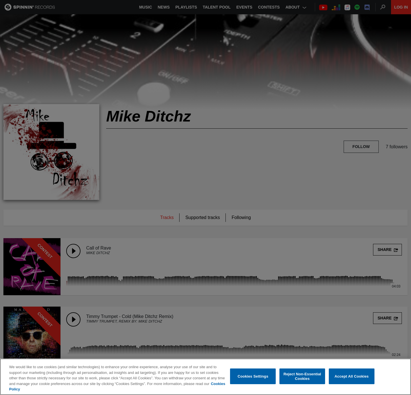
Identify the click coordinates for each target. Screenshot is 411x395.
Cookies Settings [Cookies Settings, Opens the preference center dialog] (253, 376)
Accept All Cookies (352, 376)
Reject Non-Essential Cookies (302, 376)
